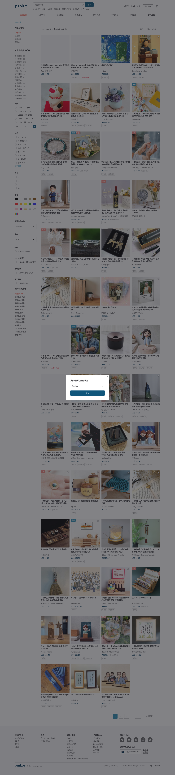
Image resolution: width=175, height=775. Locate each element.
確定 (87, 393)
